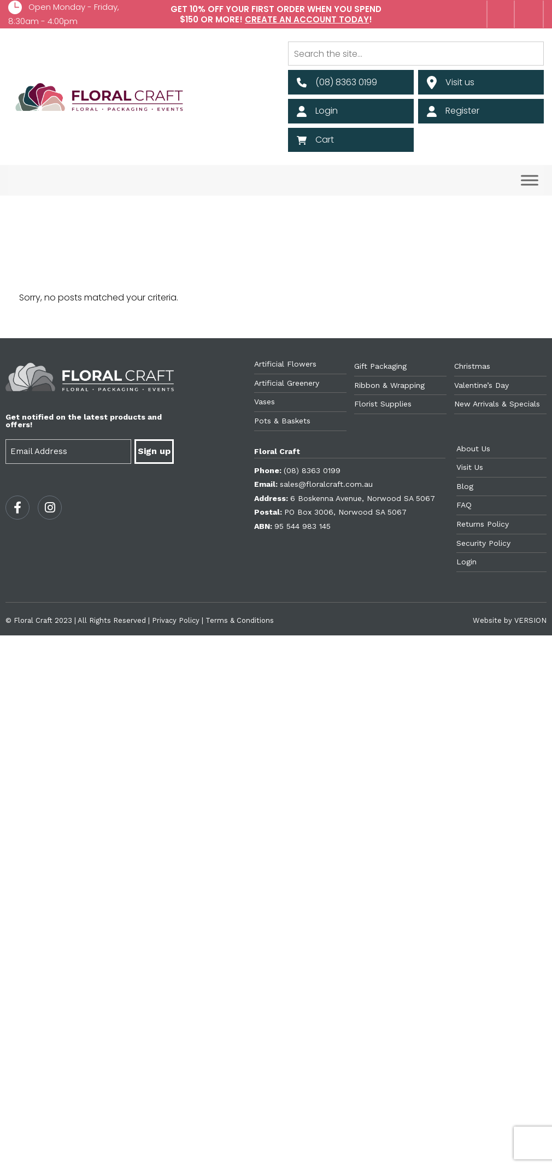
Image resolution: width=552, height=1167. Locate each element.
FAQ (464, 504)
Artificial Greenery (286, 383)
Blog (464, 486)
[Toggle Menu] (529, 180)
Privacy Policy (175, 620)
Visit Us (469, 467)
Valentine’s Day (481, 385)
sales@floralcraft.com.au (326, 484)
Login (466, 561)
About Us (473, 448)
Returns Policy (482, 524)
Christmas (472, 366)
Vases (264, 401)
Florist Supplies (383, 403)
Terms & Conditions (239, 620)
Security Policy (483, 543)
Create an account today (307, 19)
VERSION (530, 620)
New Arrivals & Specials (497, 403)
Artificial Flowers (285, 363)
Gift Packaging (380, 366)
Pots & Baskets (282, 420)
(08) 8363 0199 (312, 470)
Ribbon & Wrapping (389, 385)
